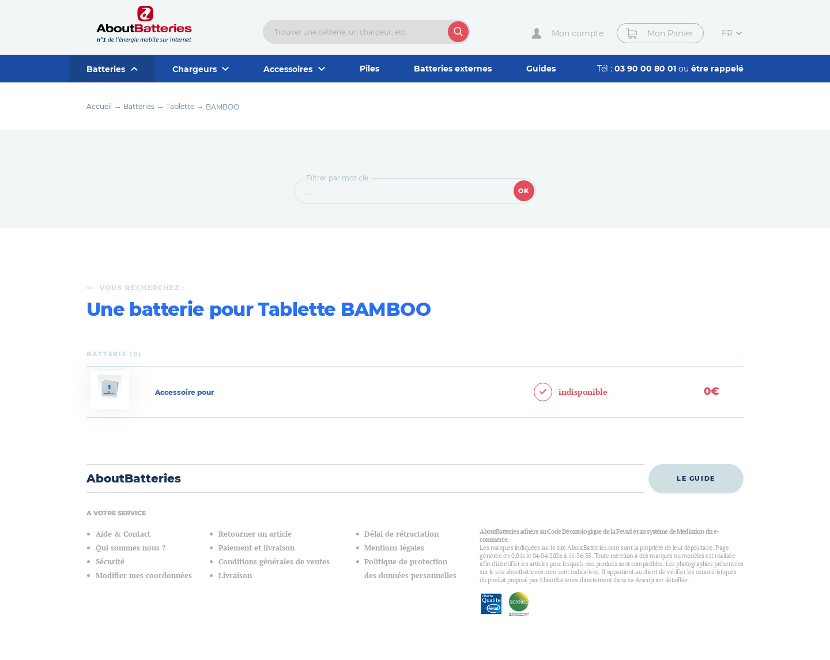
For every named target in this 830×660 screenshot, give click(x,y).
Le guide (696, 478)
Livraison (235, 575)
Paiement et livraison (256, 548)
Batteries (138, 106)
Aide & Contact (123, 534)
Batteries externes (453, 68)
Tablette (180, 106)
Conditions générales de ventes (274, 562)
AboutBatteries (133, 478)
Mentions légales (394, 548)
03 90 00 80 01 (646, 68)
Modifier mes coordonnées (144, 575)
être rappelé (717, 68)
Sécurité (110, 562)
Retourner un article (255, 534)
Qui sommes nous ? (130, 548)
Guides (541, 68)
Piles (369, 68)
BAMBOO (222, 107)
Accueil (99, 106)
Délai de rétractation (401, 534)
